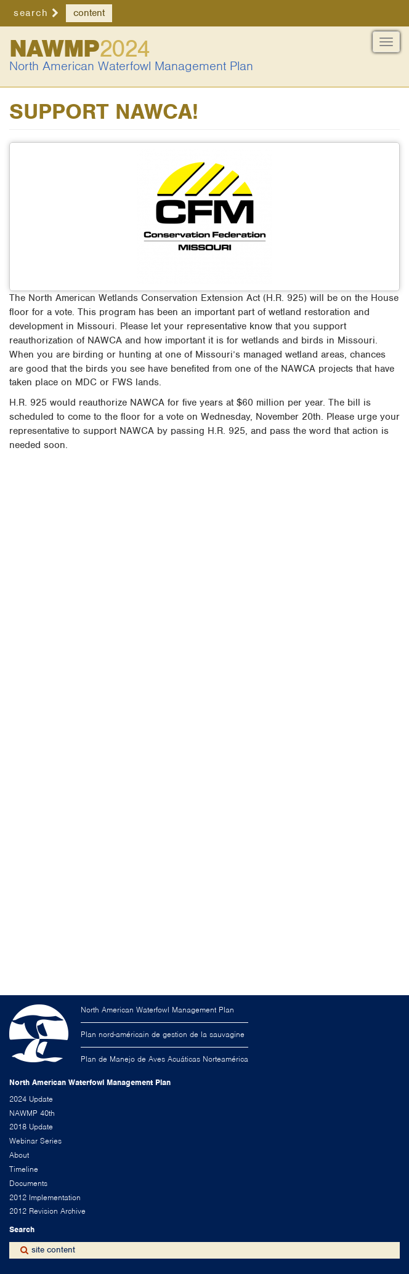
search (31, 13)
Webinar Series (35, 1141)
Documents (28, 1183)
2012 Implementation (45, 1197)
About (19, 1155)
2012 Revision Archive (47, 1211)
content (89, 13)
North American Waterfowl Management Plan (131, 66)
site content (53, 1249)
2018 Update (31, 1126)
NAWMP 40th (32, 1113)
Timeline (23, 1169)
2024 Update (31, 1099)
